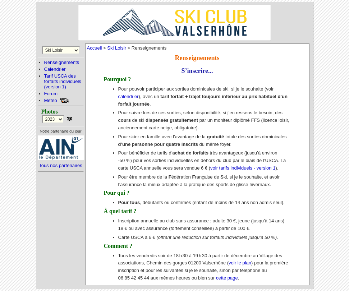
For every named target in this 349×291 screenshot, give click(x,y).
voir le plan (240, 262)
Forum (51, 93)
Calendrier (55, 69)
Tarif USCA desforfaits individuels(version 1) (62, 81)
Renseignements (61, 62)
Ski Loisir (116, 48)
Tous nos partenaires (60, 165)
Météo (50, 100)
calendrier (128, 96)
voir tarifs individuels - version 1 (242, 168)
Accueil (94, 48)
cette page (227, 278)
